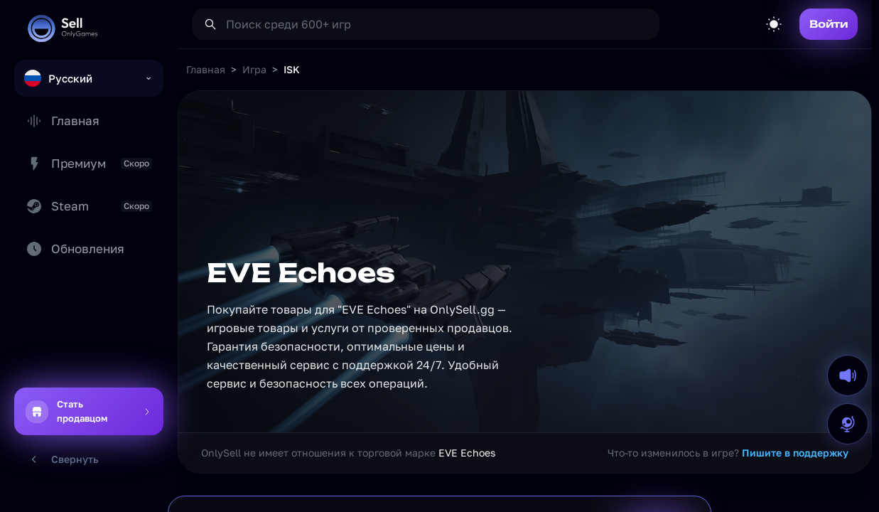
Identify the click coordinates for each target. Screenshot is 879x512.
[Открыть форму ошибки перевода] (848, 424)
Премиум (89, 163)
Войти (828, 24)
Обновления (75, 248)
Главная (62, 120)
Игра (254, 69)
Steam (89, 206)
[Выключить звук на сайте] (848, 375)
